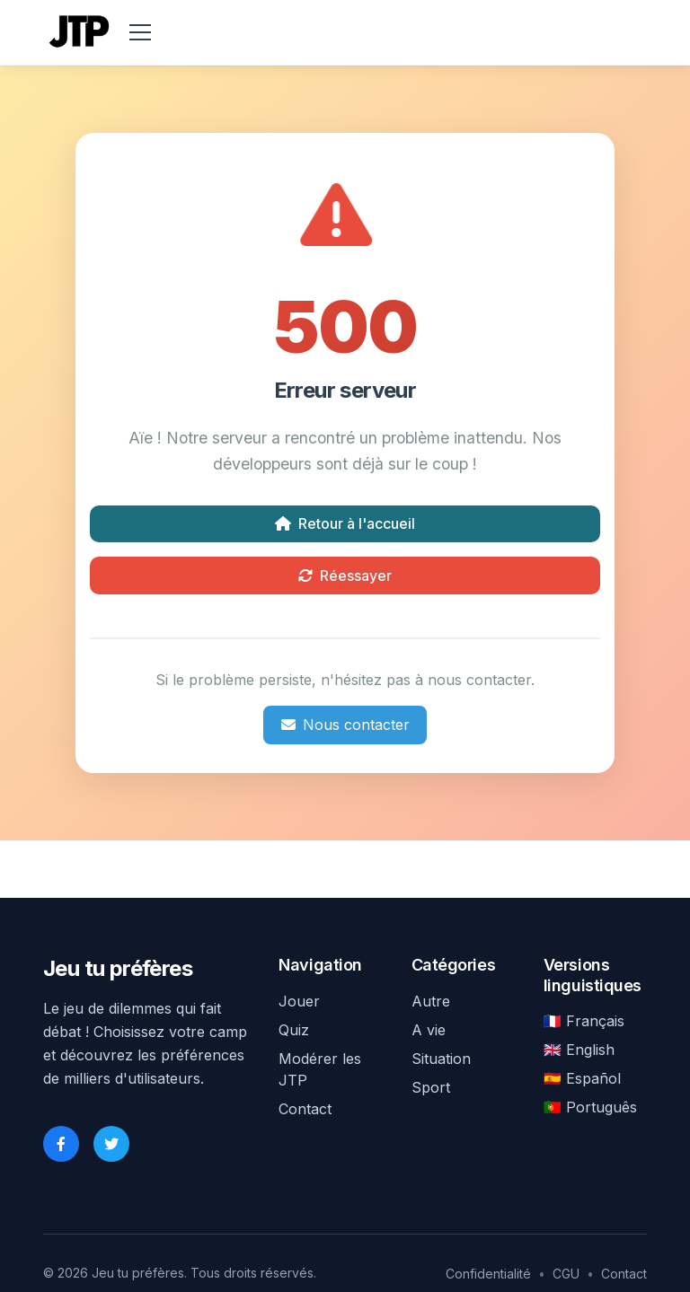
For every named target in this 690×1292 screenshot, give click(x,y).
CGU (566, 1273)
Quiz (294, 1030)
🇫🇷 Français (584, 1021)
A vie (428, 1030)
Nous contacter (345, 725)
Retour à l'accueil (345, 523)
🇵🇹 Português (590, 1107)
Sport (430, 1087)
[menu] (140, 32)
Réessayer (345, 575)
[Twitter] (111, 1144)
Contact (305, 1109)
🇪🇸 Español (582, 1078)
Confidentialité (488, 1273)
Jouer (299, 1001)
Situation (441, 1059)
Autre (430, 1001)
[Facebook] (61, 1144)
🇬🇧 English (579, 1050)
